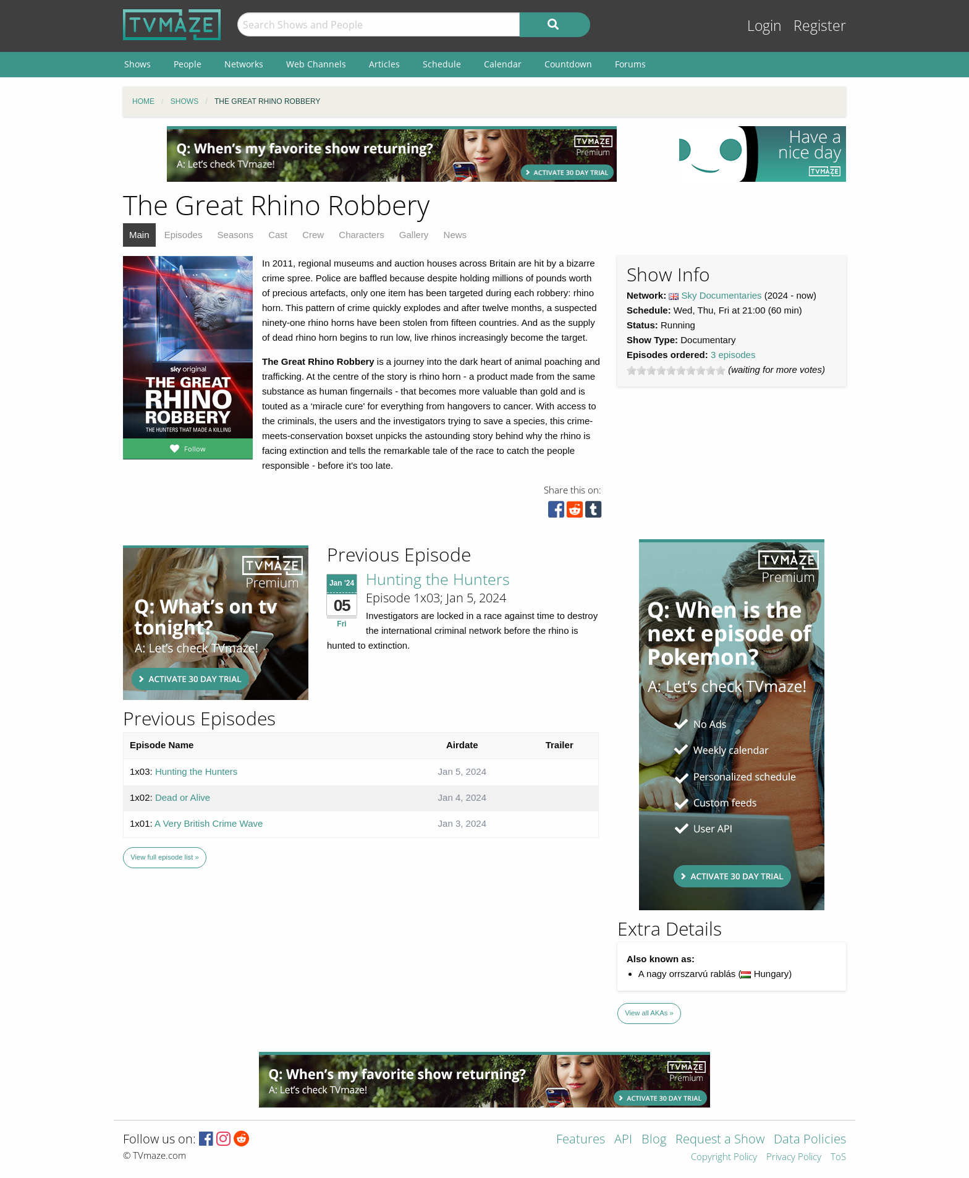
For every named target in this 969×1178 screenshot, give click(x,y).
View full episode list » (164, 857)
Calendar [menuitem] (503, 64)
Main (139, 234)
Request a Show (719, 1140)
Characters (361, 234)
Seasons (235, 234)
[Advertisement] (392, 154)
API (623, 1140)
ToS (838, 1157)
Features (580, 1140)
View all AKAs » (649, 1013)
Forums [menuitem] (630, 64)
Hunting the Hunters (438, 578)
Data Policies (810, 1140)
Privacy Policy (793, 1157)
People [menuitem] (187, 64)
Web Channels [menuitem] (316, 64)
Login (764, 25)
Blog (653, 1140)
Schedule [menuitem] (442, 64)
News (455, 234)
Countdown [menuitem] (568, 64)
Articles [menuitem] (384, 64)
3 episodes (733, 354)
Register (819, 25)
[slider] (676, 370)
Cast (277, 234)
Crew (313, 234)
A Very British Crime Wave (208, 823)
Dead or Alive (182, 797)
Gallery (414, 234)
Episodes (183, 234)
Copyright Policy (724, 1157)
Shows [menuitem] (137, 64)
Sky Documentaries (722, 295)
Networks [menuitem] (243, 64)
